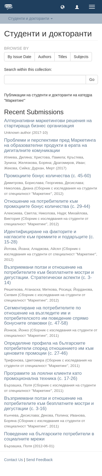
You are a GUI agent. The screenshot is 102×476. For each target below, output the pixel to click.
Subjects (81, 57)
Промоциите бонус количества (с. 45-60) (47, 175)
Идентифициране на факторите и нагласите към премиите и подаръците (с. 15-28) (49, 236)
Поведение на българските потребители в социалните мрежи (49, 436)
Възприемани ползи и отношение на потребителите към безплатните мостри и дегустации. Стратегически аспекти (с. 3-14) (49, 275)
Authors (44, 57)
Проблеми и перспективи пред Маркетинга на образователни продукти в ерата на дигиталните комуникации (50, 145)
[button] (62, 6)
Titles (62, 57)
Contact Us (13, 460)
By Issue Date (19, 57)
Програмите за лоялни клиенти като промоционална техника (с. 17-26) (43, 376)
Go (91, 79)
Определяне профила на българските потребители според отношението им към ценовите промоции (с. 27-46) (49, 348)
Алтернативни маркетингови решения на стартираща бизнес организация (48, 123)
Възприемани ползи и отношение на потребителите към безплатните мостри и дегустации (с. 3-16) (49, 403)
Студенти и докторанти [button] (30, 18)
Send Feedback (39, 460)
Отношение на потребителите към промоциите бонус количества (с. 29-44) (47, 204)
